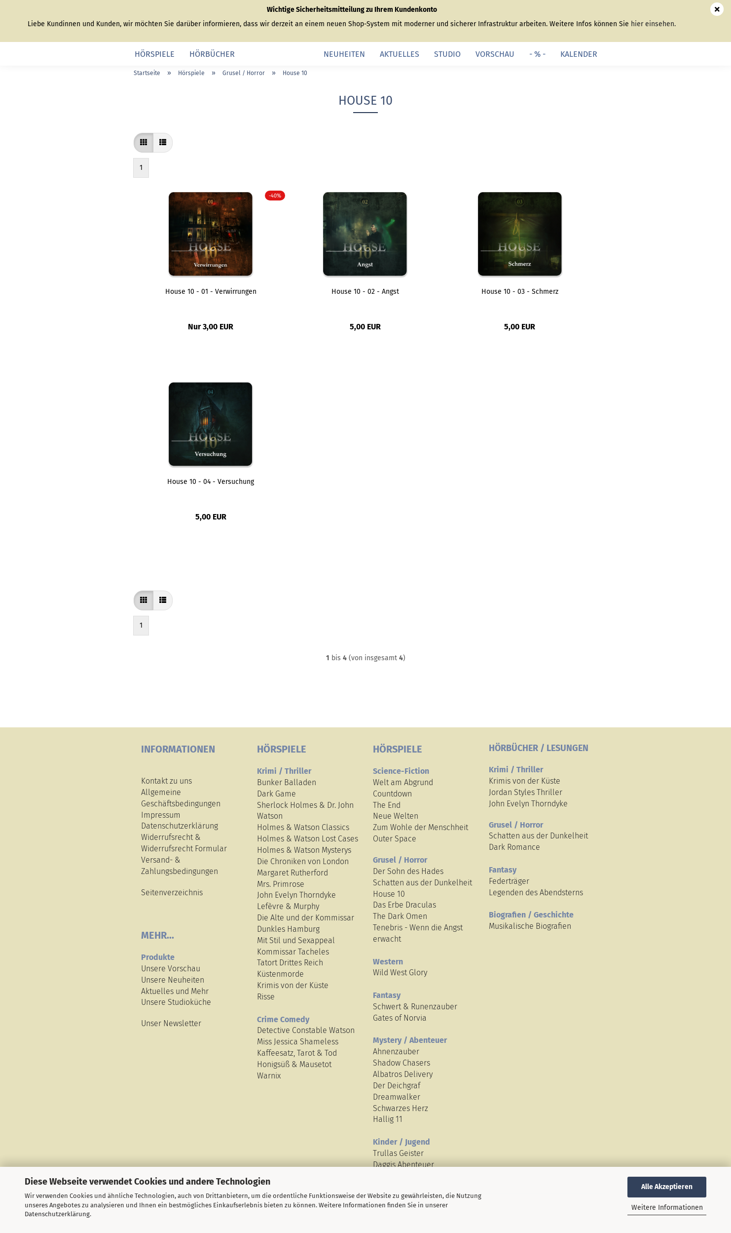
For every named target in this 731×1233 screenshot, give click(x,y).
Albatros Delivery (403, 1074)
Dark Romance (514, 847)
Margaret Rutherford (292, 872)
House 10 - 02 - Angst (365, 291)
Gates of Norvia (400, 1018)
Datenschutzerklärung (57, 1214)
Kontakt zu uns (166, 781)
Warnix (269, 1075)
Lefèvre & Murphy (288, 906)
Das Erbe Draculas (404, 905)
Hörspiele (155, 54)
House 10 (389, 894)
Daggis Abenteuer (403, 1164)
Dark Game (276, 793)
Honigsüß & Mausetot (294, 1064)
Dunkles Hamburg (288, 929)
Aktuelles (399, 54)
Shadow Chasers (401, 1063)
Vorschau (494, 54)
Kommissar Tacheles (293, 951)
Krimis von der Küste (293, 985)
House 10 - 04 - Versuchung (210, 481)
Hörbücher (212, 54)
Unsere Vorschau (170, 968)
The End (387, 805)
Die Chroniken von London (303, 861)
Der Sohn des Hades (408, 871)
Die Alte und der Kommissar (305, 917)
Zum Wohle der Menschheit (420, 827)
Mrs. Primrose (280, 884)
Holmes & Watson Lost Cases (307, 838)
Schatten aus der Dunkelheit (422, 882)
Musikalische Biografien (530, 926)
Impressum (161, 815)
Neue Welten (395, 816)
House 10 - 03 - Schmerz (519, 291)
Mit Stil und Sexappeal (296, 940)
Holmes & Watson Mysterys (304, 850)
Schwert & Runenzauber (415, 1006)
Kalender (578, 54)
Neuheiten (344, 54)
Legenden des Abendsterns (536, 892)
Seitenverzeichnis (172, 892)
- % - (537, 54)
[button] (143, 143)
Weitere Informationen (667, 1207)
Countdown (392, 793)
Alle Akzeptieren (667, 1187)
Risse (266, 996)
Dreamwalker (396, 1097)
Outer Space (394, 838)
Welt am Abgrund (403, 782)
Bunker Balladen (286, 782)
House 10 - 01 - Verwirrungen (210, 291)
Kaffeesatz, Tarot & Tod (297, 1053)
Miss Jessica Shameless (297, 1041)
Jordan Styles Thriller (525, 792)
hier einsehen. (653, 24)
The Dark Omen (400, 916)
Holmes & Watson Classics (303, 827)
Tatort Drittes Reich (290, 962)
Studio (447, 54)
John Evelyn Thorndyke (296, 895)
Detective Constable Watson (306, 1030)
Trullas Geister (398, 1153)
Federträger (509, 881)
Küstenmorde (280, 974)
